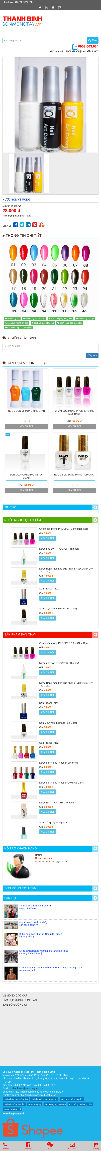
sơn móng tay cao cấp (35, 318)
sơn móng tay (13, 318)
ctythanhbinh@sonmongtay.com (26, 1088)
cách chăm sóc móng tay (71, 323)
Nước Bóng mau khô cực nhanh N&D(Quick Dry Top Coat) (66, 570)
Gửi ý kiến (92, 355)
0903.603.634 (44, 858)
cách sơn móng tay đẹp (17, 323)
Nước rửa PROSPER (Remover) (57, 802)
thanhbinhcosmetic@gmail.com (51, 861)
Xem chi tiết (26, 426)
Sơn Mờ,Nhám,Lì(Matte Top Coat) (58, 608)
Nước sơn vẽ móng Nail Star (26, 411)
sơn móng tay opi (86, 318)
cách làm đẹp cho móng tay (19, 327)
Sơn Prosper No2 (49, 742)
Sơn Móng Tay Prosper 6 (53, 822)
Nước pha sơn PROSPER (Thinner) (59, 548)
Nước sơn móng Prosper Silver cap (58, 762)
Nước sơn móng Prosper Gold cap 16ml (61, 782)
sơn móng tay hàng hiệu (61, 318)
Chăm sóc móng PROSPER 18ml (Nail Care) (64, 528)
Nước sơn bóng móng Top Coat (74, 474)
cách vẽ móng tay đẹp (44, 323)
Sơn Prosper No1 (49, 588)
